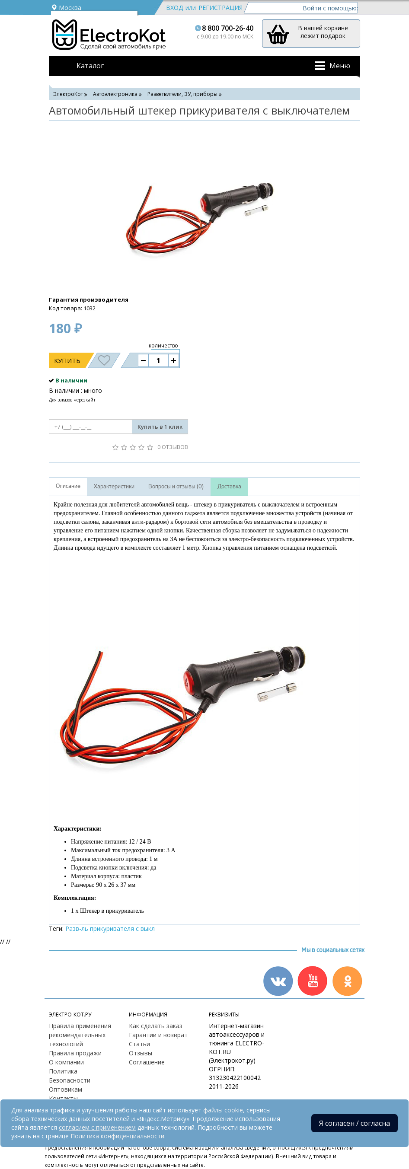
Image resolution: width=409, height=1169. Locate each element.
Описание (68, 486)
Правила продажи (75, 1053)
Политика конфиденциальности (117, 1136)
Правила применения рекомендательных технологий (80, 1035)
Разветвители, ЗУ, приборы (182, 94)
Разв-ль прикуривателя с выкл (110, 928)
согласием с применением (97, 1127)
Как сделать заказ (155, 1026)
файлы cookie (223, 1110)
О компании (66, 1062)
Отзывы (140, 1053)
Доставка (229, 486)
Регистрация (220, 7)
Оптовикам (65, 1089)
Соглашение (147, 1062)
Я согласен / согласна (354, 1123)
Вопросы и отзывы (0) (176, 486)
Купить (67, 360)
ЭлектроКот (68, 94)
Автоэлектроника (115, 94)
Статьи (139, 1044)
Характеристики (114, 486)
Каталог (90, 65)
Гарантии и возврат (158, 1035)
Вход (174, 7)
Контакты (63, 1098)
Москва (66, 7)
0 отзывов (172, 447)
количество (163, 345)
